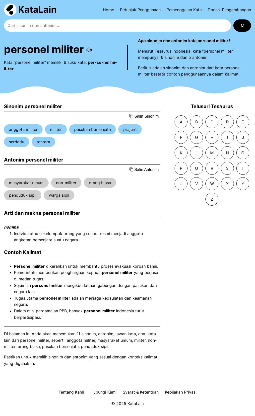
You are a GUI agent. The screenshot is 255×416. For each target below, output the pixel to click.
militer (56, 129)
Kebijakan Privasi (180, 392)
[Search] (242, 25)
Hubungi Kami (103, 392)
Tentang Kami (71, 392)
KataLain (37, 9)
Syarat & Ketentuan (141, 392)
